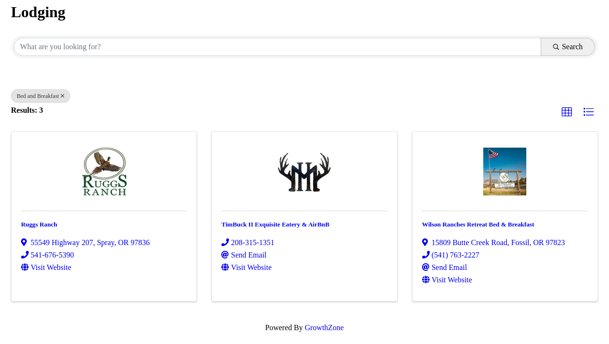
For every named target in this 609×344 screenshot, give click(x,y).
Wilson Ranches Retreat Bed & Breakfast (478, 224)
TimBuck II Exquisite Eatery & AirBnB (275, 224)
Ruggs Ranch (39, 224)
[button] (566, 112)
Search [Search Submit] (568, 47)
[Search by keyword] (277, 47)
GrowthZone (324, 327)
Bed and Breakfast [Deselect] (41, 96)
